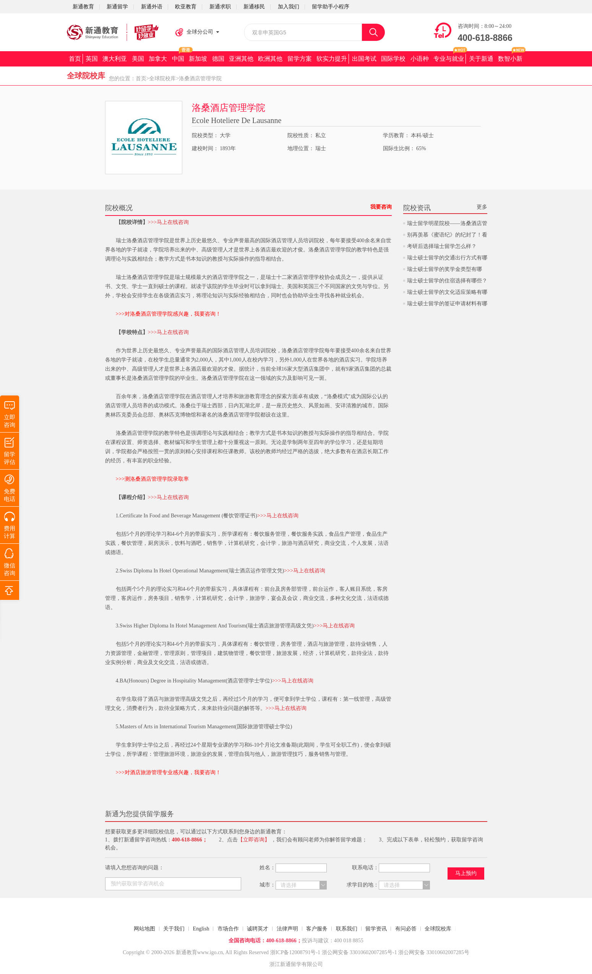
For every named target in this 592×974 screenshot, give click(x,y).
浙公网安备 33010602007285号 (357, 952)
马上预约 (466, 873)
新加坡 (198, 58)
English (201, 929)
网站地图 (144, 929)
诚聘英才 (257, 929)
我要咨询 (381, 207)
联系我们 (346, 929)
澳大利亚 (114, 58)
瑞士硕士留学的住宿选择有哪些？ (447, 281)
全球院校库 (162, 78)
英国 (92, 58)
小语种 (419, 58)
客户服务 (317, 929)
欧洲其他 (270, 58)
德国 (218, 58)
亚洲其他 (241, 58)
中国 (178, 58)
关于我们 (174, 929)
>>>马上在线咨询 (168, 222)
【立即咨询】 (254, 840)
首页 (75, 58)
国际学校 (393, 58)
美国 (138, 58)
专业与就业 (448, 58)
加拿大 (158, 58)
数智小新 (510, 58)
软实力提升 (331, 58)
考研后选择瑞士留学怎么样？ (442, 246)
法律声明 (287, 929)
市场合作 (228, 929)
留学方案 (299, 58)
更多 (482, 207)
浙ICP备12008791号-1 (295, 952)
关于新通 (481, 58)
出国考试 (364, 58)
